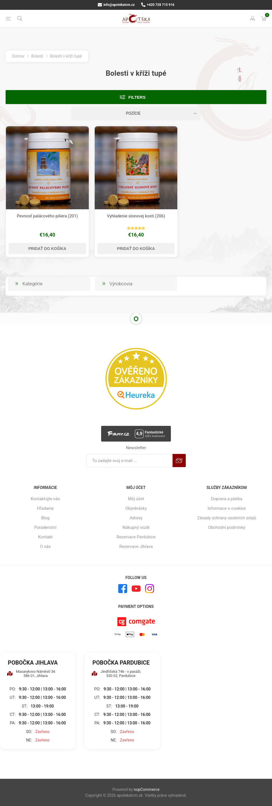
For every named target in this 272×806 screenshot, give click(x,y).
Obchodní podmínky (226, 527)
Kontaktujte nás (45, 498)
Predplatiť (179, 460)
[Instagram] (149, 588)
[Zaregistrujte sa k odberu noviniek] (129, 460)
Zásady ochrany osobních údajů (226, 517)
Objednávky (136, 508)
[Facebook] (122, 588)
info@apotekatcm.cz (116, 5)
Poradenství (45, 527)
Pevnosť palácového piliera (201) (47, 216)
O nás (45, 546)
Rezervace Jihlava (136, 546)
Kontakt (45, 536)
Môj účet (136, 498)
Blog (45, 517)
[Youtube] (136, 588)
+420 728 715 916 (158, 5)
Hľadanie (45, 508)
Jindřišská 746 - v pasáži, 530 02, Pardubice (116, 673)
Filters (136, 97)
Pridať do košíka (47, 248)
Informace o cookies (227, 508)
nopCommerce (146, 789)
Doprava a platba (226, 498)
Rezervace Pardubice (136, 536)
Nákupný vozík (136, 527)
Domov (18, 56)
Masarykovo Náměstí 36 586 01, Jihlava (31, 673)
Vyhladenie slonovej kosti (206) (136, 216)
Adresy (136, 517)
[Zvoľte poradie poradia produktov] (136, 113)
